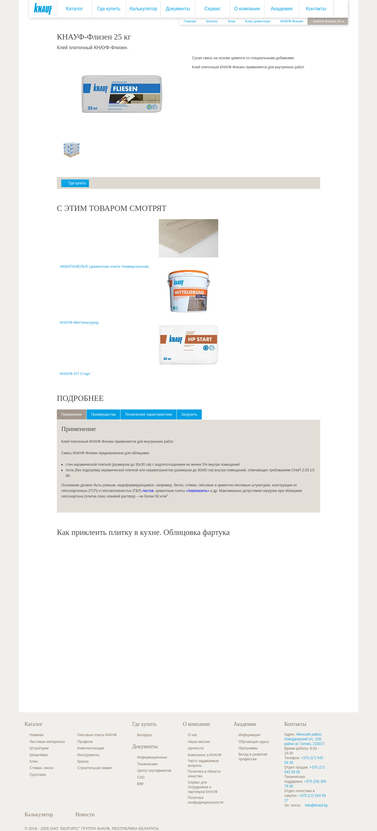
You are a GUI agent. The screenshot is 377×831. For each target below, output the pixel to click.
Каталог (74, 8)
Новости (85, 814)
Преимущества (103, 414)
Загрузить (189, 414)
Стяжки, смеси (42, 768)
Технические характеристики (148, 414)
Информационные (152, 757)
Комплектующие (90, 748)
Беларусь (144, 735)
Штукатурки (39, 748)
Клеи (34, 761)
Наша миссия (199, 742)
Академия (281, 8)
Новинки (37, 735)
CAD (140, 777)
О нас (192, 735)
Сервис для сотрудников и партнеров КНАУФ (203, 787)
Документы (178, 8)
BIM (140, 784)
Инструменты (88, 755)
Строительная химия (94, 768)
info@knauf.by (316, 805)
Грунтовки (38, 775)
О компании (247, 8)
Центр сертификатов (154, 771)
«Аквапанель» (197, 491)
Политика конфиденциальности (206, 800)
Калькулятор (143, 8)
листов (147, 491)
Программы (248, 748)
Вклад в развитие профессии (253, 756)
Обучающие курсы (254, 742)
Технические (147, 764)
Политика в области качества (204, 773)
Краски (83, 761)
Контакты (316, 8)
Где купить (108, 8)
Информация (249, 735)
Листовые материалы (47, 742)
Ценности (196, 748)
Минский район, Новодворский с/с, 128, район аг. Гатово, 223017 (304, 739)
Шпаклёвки (39, 755)
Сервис (212, 8)
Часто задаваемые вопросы (203, 763)
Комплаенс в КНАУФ (204, 755)
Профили (85, 742)
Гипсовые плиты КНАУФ (97, 735)
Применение (71, 414)
